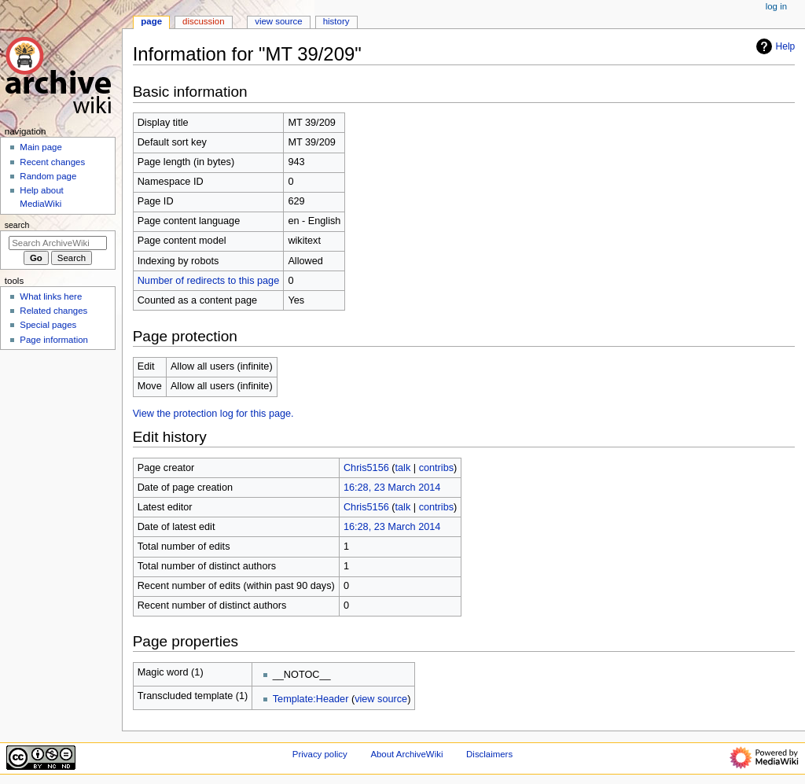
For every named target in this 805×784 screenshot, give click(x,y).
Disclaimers (489, 754)
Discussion (203, 21)
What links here (51, 296)
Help (774, 46)
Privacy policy (319, 754)
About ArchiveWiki (406, 754)
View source (278, 21)
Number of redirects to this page (209, 280)
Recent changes (52, 162)
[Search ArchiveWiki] (58, 243)
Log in (776, 6)
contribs (436, 467)
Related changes (53, 310)
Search (17, 225)
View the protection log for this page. (213, 413)
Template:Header (311, 699)
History (336, 21)
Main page (41, 147)
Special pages (48, 324)
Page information (54, 339)
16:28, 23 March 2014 (392, 487)
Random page (48, 176)
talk (403, 467)
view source (381, 699)
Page (151, 21)
